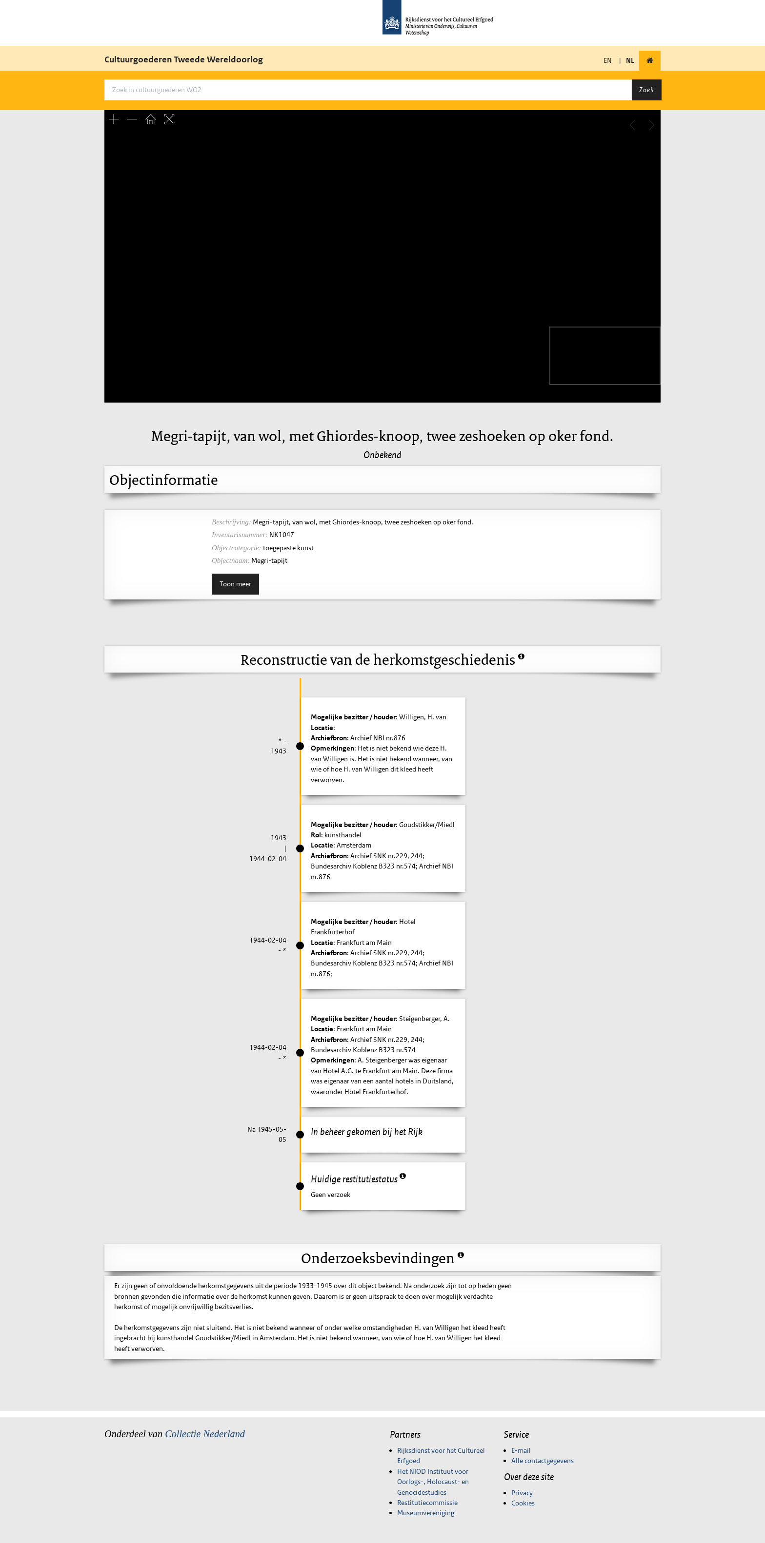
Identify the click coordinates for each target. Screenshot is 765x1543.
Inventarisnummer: (240, 535)
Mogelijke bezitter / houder (353, 717)
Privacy (522, 1492)
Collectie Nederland (205, 1433)
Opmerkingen (332, 748)
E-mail (521, 1450)
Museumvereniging (425, 1512)
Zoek (646, 89)
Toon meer (235, 583)
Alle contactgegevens (542, 1460)
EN (608, 60)
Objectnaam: (231, 560)
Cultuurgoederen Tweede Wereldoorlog (183, 59)
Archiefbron (329, 737)
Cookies (523, 1503)
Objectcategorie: (237, 548)
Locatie (322, 727)
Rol (316, 834)
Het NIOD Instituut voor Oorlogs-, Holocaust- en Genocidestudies (433, 1482)
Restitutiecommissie (427, 1502)
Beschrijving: (231, 522)
